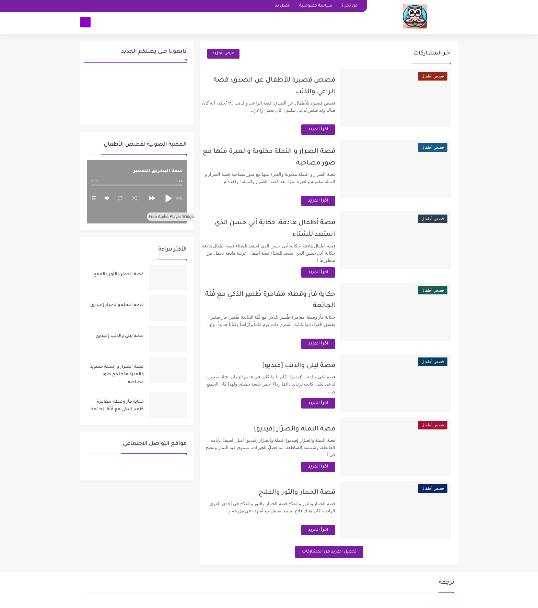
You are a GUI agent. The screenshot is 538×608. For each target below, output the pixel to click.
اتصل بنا (282, 6)
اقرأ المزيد (326, 129)
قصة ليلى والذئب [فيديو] (306, 365)
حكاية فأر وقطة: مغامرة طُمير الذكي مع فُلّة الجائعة (117, 406)
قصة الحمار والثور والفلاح (304, 492)
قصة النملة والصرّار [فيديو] (302, 429)
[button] (168, 198)
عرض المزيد (223, 53)
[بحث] (85, 22)
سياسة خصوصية (315, 6)
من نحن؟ (349, 6)
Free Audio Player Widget (175, 216)
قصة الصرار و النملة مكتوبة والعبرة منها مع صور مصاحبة (117, 375)
